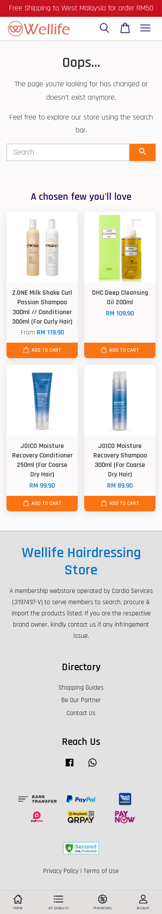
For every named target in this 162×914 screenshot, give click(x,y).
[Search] (68, 152)
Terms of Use (101, 871)
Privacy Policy (61, 871)
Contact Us (81, 713)
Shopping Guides (81, 688)
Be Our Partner (81, 700)
